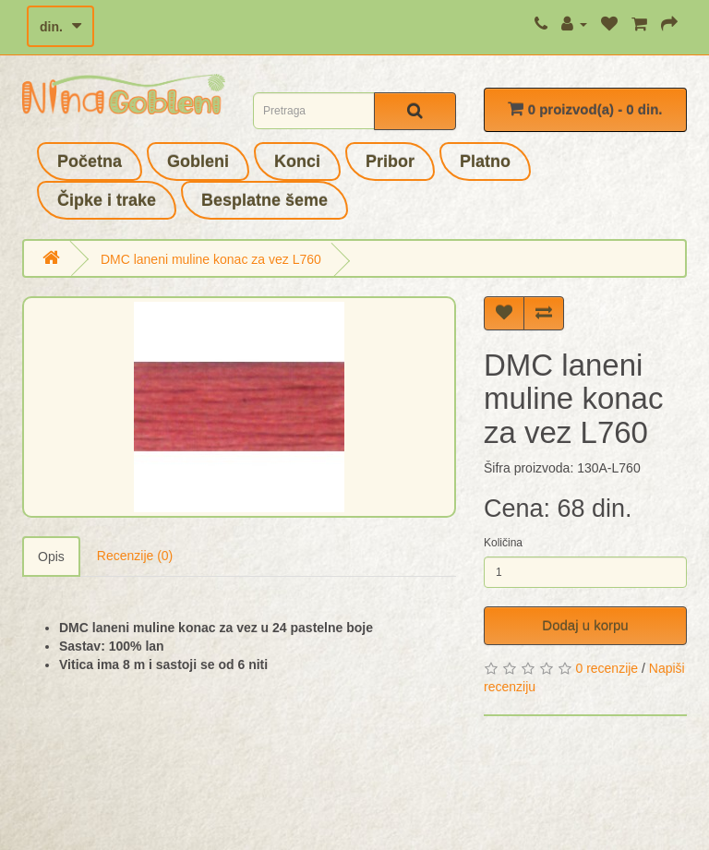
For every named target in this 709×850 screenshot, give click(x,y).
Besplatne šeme (264, 200)
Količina (503, 542)
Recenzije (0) (135, 555)
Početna (89, 161)
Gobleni (198, 161)
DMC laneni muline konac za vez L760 (211, 259)
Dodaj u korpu (585, 625)
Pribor (390, 161)
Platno (485, 161)
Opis (51, 556)
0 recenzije (606, 668)
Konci (297, 161)
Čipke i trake (106, 200)
